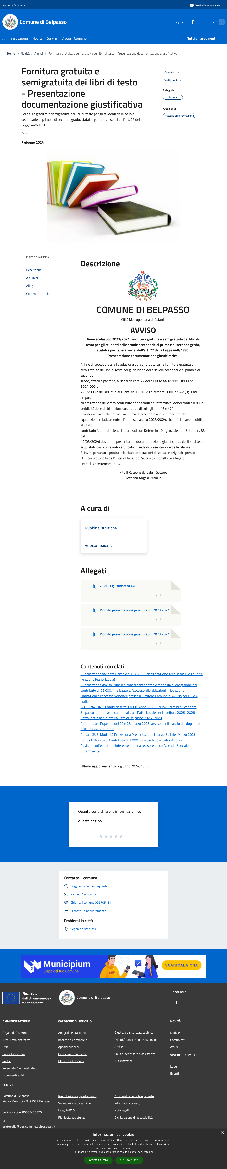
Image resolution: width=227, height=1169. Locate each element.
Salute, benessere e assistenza (134, 1053)
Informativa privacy (127, 1103)
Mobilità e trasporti (71, 1061)
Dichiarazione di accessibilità (133, 1117)
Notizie (175, 1032)
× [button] (222, 1132)
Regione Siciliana (13, 5)
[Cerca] (220, 22)
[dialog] (113, 1149)
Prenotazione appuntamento (77, 1096)
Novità (25, 53)
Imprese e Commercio (72, 1039)
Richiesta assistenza (71, 1117)
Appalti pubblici (68, 1046)
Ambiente (120, 1046)
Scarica (161, 595)
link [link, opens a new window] (151, 1152)
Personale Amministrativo (19, 1068)
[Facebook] (185, 21)
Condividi (172, 72)
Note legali (121, 1110)
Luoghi (174, 1066)
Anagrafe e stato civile (73, 1032)
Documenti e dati (13, 1075)
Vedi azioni (173, 80)
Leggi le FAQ (66, 1110)
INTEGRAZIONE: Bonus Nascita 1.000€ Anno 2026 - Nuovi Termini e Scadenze (139, 707)
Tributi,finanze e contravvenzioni (136, 1039)
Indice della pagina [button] (37, 257)
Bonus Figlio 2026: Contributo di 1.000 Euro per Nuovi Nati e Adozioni (132, 740)
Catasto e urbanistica (72, 1054)
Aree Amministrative (16, 1039)
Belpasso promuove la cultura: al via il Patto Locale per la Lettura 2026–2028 (138, 712)
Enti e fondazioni (13, 1054)
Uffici (5, 1046)
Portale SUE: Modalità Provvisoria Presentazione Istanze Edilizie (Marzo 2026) (139, 734)
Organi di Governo (14, 1032)
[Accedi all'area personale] (205, 5)
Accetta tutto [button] (98, 1160)
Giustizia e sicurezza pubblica (133, 1032)
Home (11, 53)
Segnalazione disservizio (74, 1103)
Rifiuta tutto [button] (129, 1160)
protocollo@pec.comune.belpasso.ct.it (28, 1126)
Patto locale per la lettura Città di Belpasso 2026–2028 (121, 718)
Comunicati (177, 1039)
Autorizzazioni (123, 1060)
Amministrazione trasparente (134, 1096)
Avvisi (38, 53)
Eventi (174, 1073)
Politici (6, 1061)
